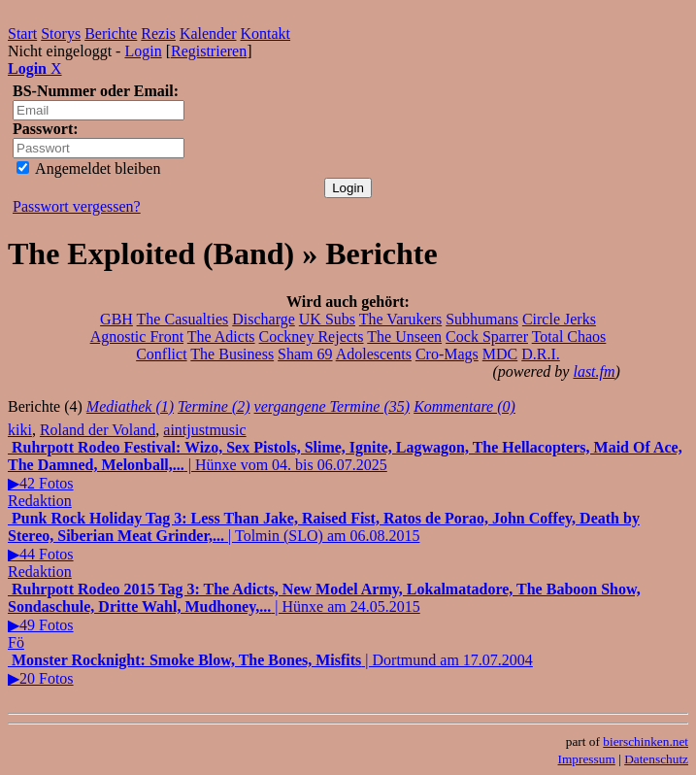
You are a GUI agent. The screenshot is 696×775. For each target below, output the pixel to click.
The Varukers (400, 319)
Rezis (158, 33)
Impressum (586, 759)
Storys (61, 33)
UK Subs (327, 319)
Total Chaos (569, 336)
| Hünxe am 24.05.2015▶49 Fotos (324, 607)
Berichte (110, 33)
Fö (16, 642)
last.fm (593, 371)
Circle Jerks (559, 319)
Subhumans (482, 319)
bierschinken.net (645, 741)
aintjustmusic (204, 429)
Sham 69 (305, 354)
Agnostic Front (136, 336)
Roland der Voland (97, 429)
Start (22, 33)
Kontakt (266, 33)
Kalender (208, 33)
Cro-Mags (447, 354)
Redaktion (40, 500)
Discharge (263, 319)
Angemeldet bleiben (88, 168)
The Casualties (183, 319)
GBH (116, 319)
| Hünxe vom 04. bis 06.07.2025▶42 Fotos (345, 465)
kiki (20, 429)
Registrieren (209, 51)
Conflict (161, 354)
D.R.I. (540, 354)
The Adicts (221, 336)
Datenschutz (656, 759)
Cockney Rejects (311, 336)
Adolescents (374, 354)
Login (142, 51)
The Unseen (404, 336)
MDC (499, 354)
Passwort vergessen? (77, 206)
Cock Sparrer (487, 336)
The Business (232, 354)
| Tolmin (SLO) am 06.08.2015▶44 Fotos (324, 536)
